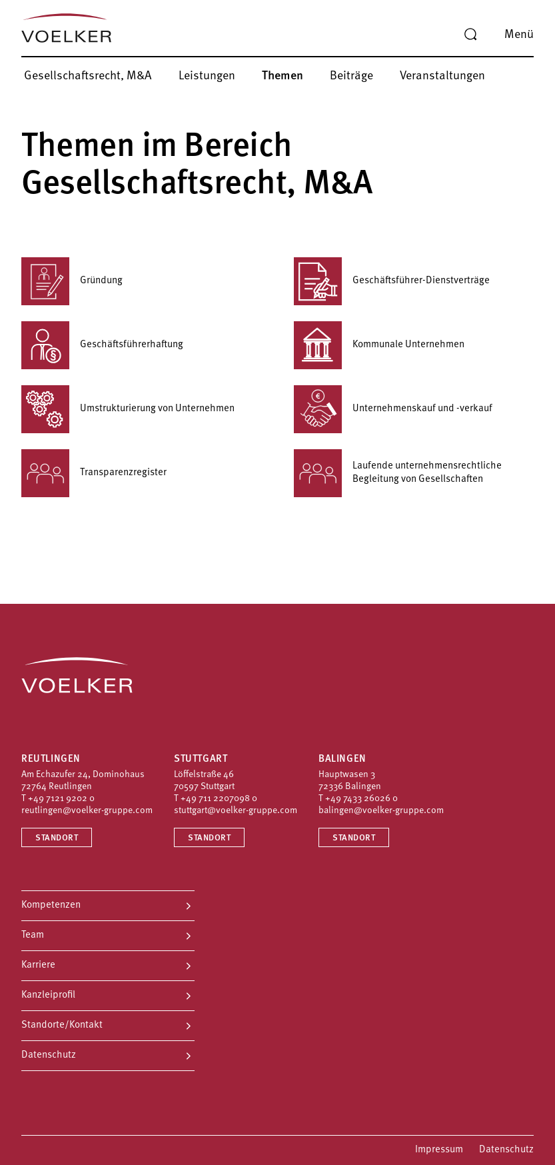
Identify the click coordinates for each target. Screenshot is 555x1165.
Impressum (439, 1150)
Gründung (72, 281)
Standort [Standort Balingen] (353, 838)
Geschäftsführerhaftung (102, 345)
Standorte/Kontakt (62, 1025)
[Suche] (470, 35)
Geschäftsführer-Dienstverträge (392, 281)
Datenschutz (48, 1055)
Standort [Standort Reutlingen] (56, 838)
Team (32, 935)
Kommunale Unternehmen (379, 345)
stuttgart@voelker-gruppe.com (235, 811)
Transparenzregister (94, 473)
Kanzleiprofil (48, 995)
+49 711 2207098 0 (219, 799)
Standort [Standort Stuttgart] (209, 838)
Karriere (38, 965)
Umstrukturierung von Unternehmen (128, 409)
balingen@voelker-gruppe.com (381, 811)
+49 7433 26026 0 (361, 799)
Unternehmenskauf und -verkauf (393, 409)
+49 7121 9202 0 (61, 799)
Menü (519, 35)
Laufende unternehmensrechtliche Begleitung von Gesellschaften (398, 473)
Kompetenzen (51, 905)
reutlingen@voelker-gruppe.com (87, 811)
